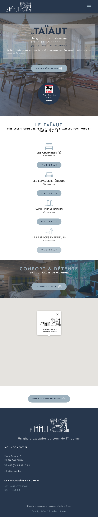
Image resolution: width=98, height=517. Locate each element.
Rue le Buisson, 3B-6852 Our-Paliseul (13, 458)
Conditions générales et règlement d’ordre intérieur (49, 505)
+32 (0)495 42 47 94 (19, 465)
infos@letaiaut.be (12, 471)
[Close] (57, 314)
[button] (49, 165)
